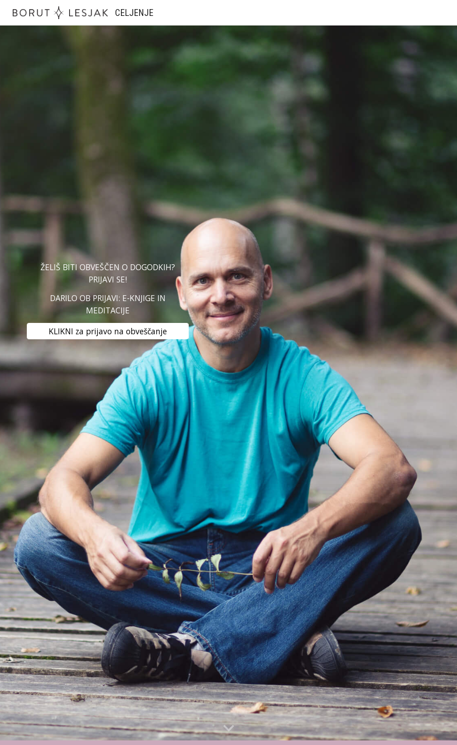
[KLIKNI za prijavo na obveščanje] (107, 331)
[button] (229, 729)
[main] (108, 288)
